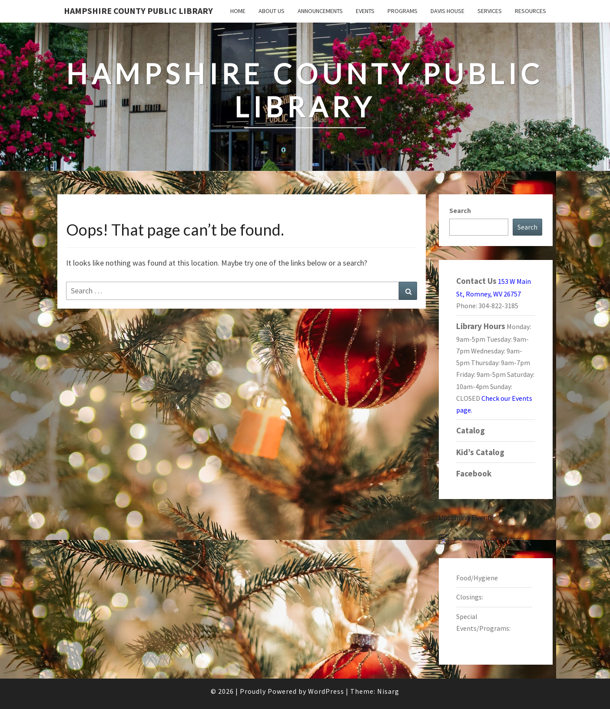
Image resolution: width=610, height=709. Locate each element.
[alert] (496, 539)
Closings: (469, 596)
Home (237, 11)
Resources (530, 11)
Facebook (473, 473)
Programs (403, 11)
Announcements (320, 11)
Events (365, 11)
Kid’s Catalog (480, 452)
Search (460, 210)
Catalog (470, 430)
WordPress (326, 691)
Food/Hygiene (477, 577)
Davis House (447, 11)
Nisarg (388, 691)
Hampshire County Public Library (138, 10)
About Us (272, 11)
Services (489, 11)
